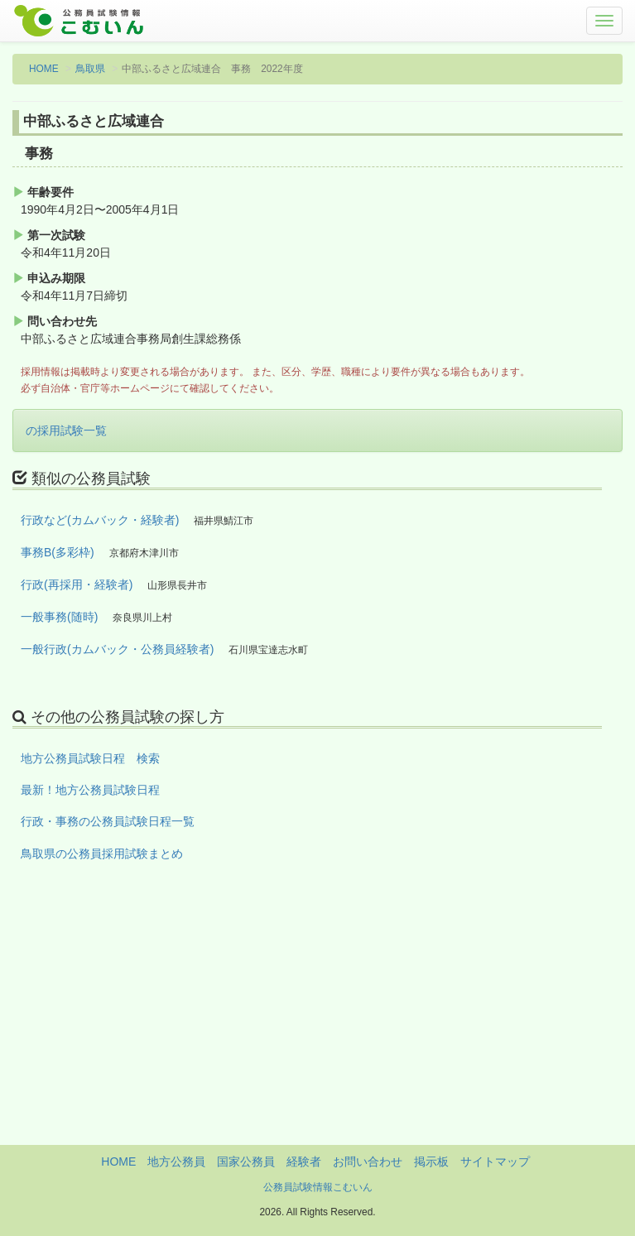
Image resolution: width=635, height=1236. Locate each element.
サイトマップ (495, 1161)
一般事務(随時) (59, 616)
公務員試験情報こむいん (318, 1187)
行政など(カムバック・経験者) (100, 520)
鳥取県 (90, 69)
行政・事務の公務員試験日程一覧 (108, 821)
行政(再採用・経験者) (76, 584)
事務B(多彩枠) (57, 552)
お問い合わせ (367, 1161)
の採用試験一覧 (66, 430)
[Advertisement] (317, 1029)
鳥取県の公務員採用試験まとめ (102, 853)
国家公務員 (246, 1161)
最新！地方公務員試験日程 (90, 789)
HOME (44, 69)
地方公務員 (176, 1161)
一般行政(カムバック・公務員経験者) (117, 649)
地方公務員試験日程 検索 (90, 758)
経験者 (303, 1161)
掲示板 (431, 1161)
